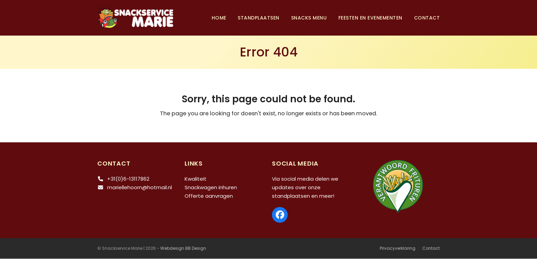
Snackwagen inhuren (211, 187)
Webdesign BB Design (183, 248)
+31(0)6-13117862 (128, 179)
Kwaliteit (196, 179)
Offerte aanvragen (209, 195)
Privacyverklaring (397, 248)
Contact (431, 248)
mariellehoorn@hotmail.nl (139, 187)
